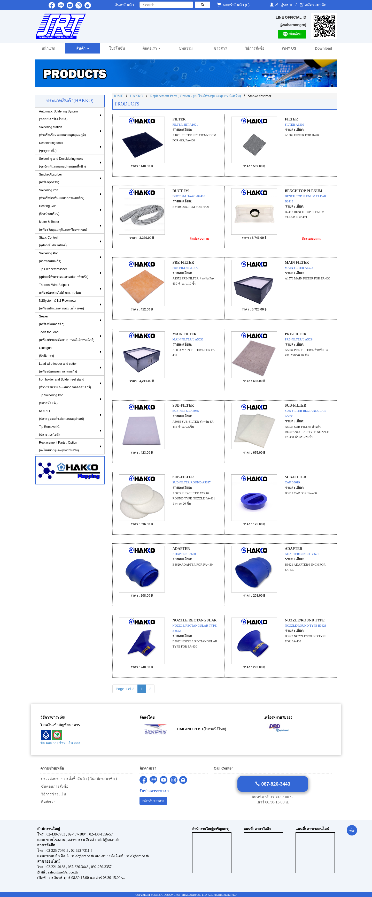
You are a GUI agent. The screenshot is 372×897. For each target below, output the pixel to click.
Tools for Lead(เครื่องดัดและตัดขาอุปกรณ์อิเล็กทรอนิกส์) (66, 336)
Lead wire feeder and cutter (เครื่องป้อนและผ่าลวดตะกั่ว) (58, 367)
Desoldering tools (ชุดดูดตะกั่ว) (51, 147)
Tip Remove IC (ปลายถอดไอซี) (49, 430)
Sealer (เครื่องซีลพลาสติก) (51, 320)
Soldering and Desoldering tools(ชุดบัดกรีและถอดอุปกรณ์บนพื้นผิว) (62, 162)
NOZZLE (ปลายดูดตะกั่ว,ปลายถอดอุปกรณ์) (61, 415)
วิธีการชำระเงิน (53, 794)
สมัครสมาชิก (315, 5)
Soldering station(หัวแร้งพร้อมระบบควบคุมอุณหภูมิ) (62, 131)
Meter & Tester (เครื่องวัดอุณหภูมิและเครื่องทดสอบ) (63, 225)
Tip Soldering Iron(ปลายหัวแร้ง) (51, 399)
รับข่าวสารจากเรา (154, 791)
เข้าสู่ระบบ (284, 5)
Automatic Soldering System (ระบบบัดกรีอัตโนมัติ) (58, 115)
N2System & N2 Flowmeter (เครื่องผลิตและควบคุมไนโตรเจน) (61, 304)
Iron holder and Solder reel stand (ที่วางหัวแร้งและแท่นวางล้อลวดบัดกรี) (65, 383)
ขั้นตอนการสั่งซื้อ (54, 786)
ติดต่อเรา (48, 802)
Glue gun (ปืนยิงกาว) (46, 352)
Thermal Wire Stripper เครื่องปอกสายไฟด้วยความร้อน (60, 288)
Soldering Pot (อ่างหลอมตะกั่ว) (50, 257)
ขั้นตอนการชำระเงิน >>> (60, 743)
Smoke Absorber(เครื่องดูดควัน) (50, 178)
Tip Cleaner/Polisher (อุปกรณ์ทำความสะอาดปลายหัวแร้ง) (63, 273)
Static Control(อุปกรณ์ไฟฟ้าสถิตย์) (53, 241)
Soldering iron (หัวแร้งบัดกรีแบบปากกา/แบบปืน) (61, 194)
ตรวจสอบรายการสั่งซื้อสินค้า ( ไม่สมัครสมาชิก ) (78, 779)
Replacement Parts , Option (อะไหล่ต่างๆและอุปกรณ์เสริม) (59, 446)
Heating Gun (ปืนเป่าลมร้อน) (49, 210)
